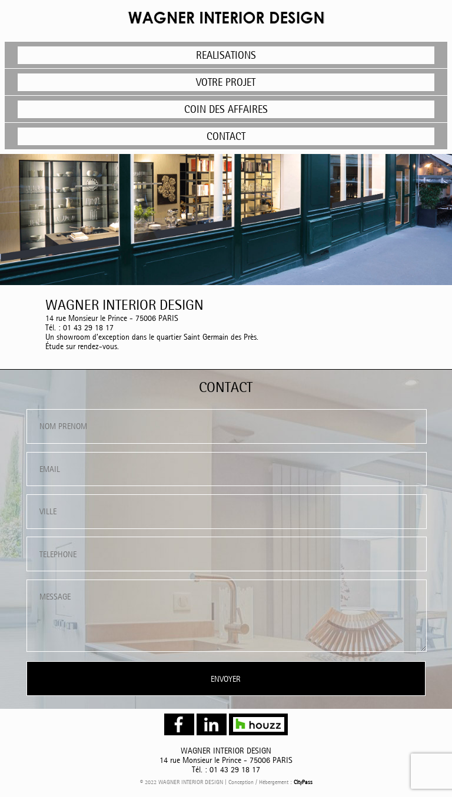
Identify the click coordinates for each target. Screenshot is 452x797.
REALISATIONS (226, 55)
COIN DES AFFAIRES (226, 109)
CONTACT (226, 136)
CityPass (303, 782)
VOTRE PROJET (225, 82)
